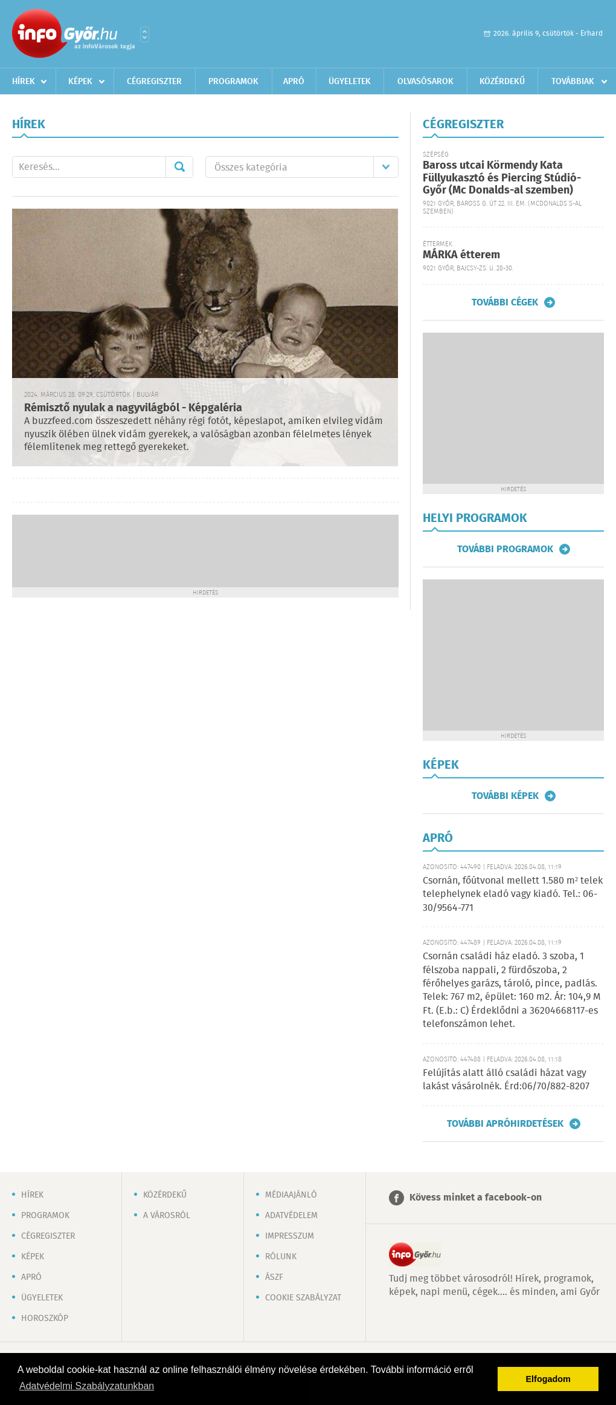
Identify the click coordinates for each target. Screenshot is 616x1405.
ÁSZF (274, 1277)
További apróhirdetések (505, 1123)
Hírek (23, 81)
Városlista (144, 34)
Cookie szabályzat (303, 1298)
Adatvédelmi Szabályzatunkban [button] (86, 1386)
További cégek (505, 302)
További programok (505, 549)
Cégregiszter (154, 81)
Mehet (179, 167)
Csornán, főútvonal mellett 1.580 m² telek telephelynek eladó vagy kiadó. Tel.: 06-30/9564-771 (513, 894)
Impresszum (289, 1236)
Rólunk (281, 1256)
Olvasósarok (425, 81)
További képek (505, 796)
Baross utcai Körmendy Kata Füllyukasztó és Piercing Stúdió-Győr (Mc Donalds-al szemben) (502, 178)
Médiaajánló (291, 1195)
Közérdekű (502, 81)
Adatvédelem (291, 1215)
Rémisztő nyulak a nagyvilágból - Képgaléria (133, 408)
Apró (293, 81)
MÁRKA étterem (461, 255)
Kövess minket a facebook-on (475, 1197)
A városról (166, 1215)
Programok (233, 81)
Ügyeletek (350, 81)
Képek (80, 81)
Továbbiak (572, 81)
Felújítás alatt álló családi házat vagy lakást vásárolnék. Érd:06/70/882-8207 (506, 1080)
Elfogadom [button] (548, 1379)
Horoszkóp (44, 1318)
